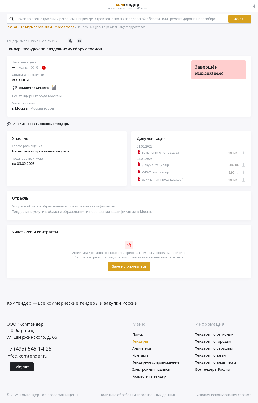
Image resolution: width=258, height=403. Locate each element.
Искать (239, 19)
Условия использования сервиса (223, 395)
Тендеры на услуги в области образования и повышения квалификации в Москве (82, 211)
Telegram (21, 367)
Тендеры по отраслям (213, 348)
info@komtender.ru (27, 356)
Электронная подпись (151, 369)
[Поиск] (11, 18)
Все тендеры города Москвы (37, 95)
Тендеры (140, 341)
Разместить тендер (149, 376)
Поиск (137, 334)
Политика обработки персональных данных (137, 395)
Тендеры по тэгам (210, 355)
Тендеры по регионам (214, 334)
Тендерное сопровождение (155, 362)
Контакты (141, 355)
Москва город (42, 108)
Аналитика (141, 348)
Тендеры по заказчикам (215, 362)
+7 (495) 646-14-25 (29, 348)
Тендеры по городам (213, 341)
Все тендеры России (212, 369)
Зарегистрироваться (129, 266)
